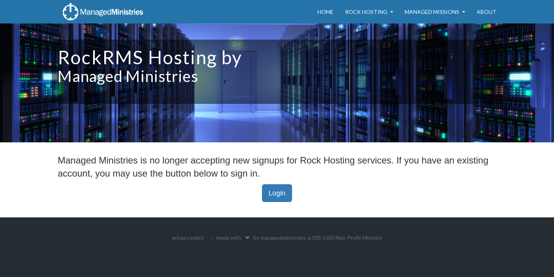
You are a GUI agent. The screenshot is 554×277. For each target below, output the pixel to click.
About (486, 11)
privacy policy (188, 237)
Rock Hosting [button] (369, 11)
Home (325, 11)
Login (277, 193)
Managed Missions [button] (435, 11)
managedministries (283, 237)
